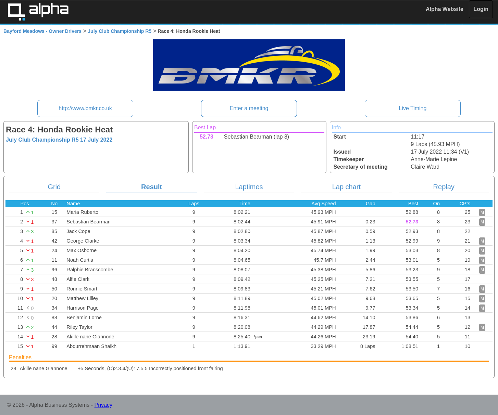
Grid (54, 187)
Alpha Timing (38, 11)
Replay (444, 187)
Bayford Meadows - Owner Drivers (42, 31)
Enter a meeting (249, 108)
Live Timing (412, 108)
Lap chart (346, 187)
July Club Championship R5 (119, 31)
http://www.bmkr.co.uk (85, 108)
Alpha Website (444, 9)
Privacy (103, 405)
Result (151, 187)
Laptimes (249, 187)
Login (480, 9)
